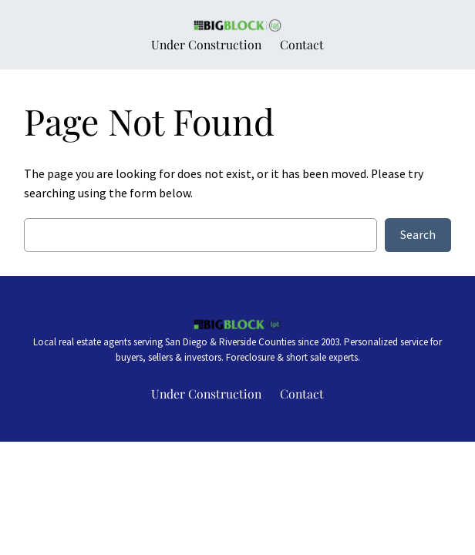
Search (418, 234)
